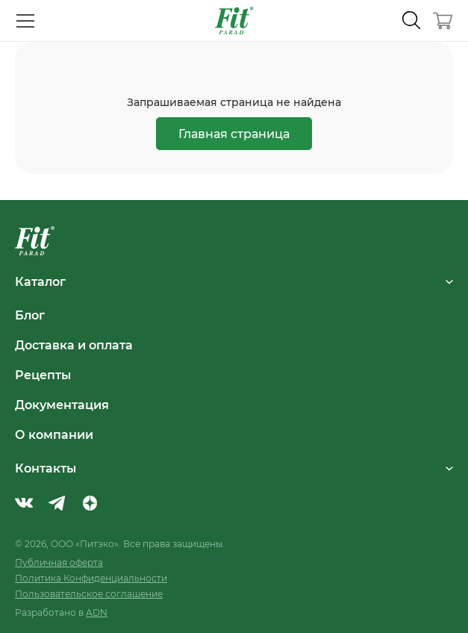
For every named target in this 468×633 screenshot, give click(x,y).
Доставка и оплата (74, 344)
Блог (30, 315)
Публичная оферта (59, 562)
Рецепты (43, 374)
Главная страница (234, 133)
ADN (96, 612)
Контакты (234, 468)
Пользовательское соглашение (89, 593)
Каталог (234, 281)
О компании (54, 434)
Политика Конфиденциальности (91, 578)
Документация (62, 404)
